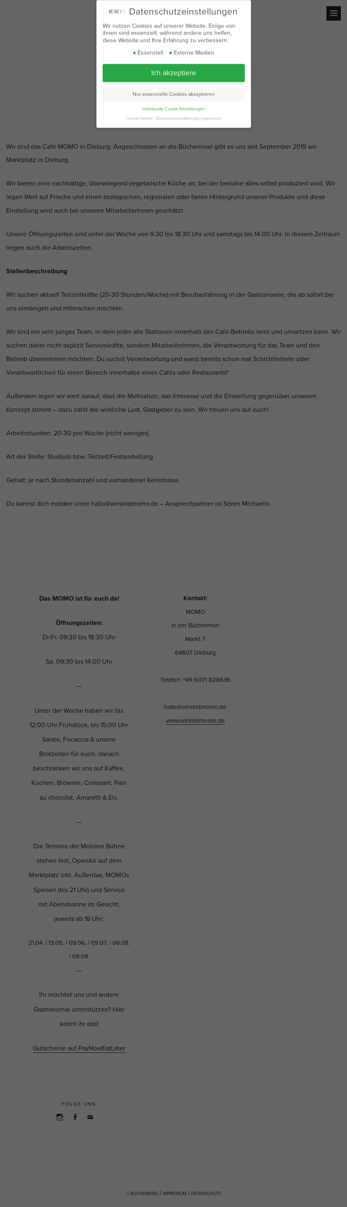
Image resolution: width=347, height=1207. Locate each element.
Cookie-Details (139, 113)
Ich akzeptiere (173, 67)
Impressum (211, 113)
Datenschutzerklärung (177, 113)
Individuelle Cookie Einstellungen (173, 103)
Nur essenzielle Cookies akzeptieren (174, 89)
